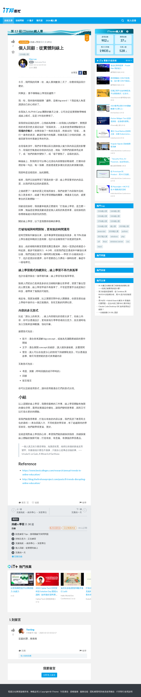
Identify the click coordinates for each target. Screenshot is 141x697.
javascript (101, 231)
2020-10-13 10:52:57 (48, 633)
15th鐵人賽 (102, 211)
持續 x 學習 (35, 42)
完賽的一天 (20, 552)
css (127, 241)
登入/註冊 (131, 20)
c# (99, 241)
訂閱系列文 (69, 528)
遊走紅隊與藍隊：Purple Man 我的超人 (120, 66)
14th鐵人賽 (115, 216)
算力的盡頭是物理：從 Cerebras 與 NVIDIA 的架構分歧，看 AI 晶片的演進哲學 (114, 294)
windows (114, 236)
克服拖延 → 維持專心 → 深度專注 (30, 543)
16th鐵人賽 (115, 211)
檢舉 (83, 502)
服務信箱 (84, 691)
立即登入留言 (49, 675)
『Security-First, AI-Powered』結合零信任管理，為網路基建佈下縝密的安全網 (120, 160)
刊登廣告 (64, 691)
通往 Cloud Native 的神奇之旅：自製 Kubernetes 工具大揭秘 (121, 133)
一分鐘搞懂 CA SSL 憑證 (108, 312)
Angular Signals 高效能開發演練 (120, 145)
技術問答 (20, 20)
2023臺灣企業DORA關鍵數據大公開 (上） (121, 107)
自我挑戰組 (24, 42)
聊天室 (39, 20)
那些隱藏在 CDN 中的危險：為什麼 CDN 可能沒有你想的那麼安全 (120, 79)
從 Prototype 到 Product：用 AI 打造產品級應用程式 (121, 173)
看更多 (129, 60)
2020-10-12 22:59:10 (37, 65)
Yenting (30, 629)
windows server (116, 241)
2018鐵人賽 (113, 231)
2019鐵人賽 (124, 226)
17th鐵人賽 (102, 221)
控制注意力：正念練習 (25, 538)
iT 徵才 (30, 20)
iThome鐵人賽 (117, 31)
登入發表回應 (26, 656)
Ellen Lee (33, 59)
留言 (23, 502)
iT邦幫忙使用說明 (124, 691)
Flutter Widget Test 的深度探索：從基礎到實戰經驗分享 (121, 120)
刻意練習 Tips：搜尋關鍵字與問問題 (32, 534)
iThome (55, 691)
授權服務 (74, 691)
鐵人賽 (113, 226)
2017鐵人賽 (102, 236)
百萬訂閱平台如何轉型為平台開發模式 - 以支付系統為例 (120, 92)
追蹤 (35, 502)
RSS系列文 (55, 528)
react (100, 246)
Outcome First (37, 62)
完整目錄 (17, 556)
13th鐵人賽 (102, 216)
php (122, 236)
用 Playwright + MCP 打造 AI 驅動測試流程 (120, 188)
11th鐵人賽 (102, 226)
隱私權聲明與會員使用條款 (102, 691)
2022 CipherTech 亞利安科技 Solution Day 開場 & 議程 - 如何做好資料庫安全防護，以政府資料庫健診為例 (47, 594)
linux (105, 241)
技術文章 (8, 20)
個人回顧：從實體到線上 (26, 548)
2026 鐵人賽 (51, 20)
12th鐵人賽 (24, 54)
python (125, 231)
